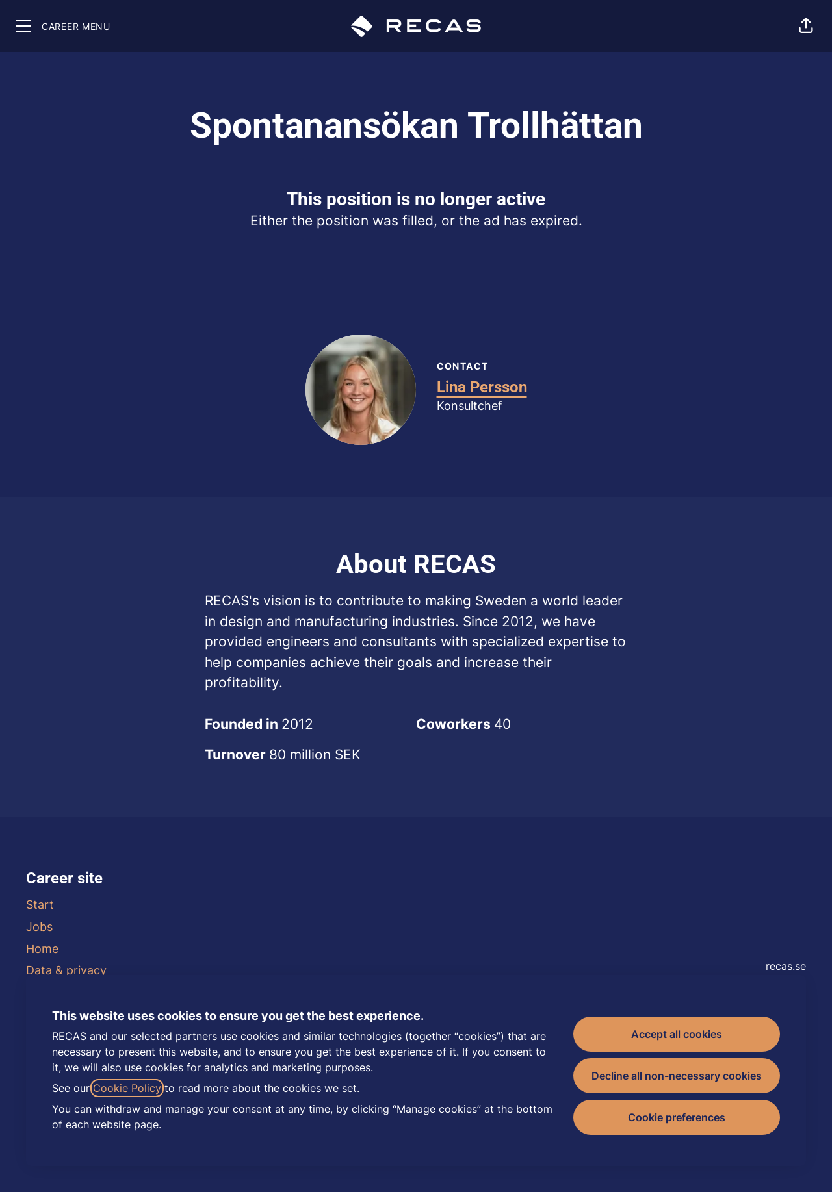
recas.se (786, 965)
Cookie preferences (676, 1117)
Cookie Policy (127, 1088)
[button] (806, 26)
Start (40, 904)
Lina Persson (482, 387)
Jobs (39, 926)
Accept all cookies (676, 1034)
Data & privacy (66, 970)
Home (42, 949)
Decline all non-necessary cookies (677, 1075)
